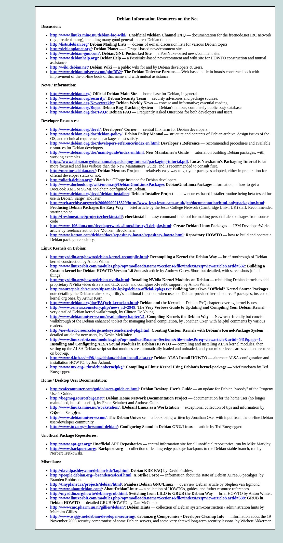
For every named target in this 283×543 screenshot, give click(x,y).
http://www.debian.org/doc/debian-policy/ (86, 134)
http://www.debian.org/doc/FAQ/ (78, 112)
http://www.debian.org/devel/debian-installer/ (89, 193)
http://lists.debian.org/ (69, 44)
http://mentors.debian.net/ (73, 171)
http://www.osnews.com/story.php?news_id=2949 (92, 307)
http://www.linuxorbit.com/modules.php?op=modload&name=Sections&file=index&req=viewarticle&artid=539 (147, 498)
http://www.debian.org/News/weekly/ (82, 103)
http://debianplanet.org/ (71, 49)
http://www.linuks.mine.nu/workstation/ (85, 407)
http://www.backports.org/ (73, 448)
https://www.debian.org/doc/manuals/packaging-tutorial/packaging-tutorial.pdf (119, 161)
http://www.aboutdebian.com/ (76, 489)
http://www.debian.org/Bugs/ (75, 107)
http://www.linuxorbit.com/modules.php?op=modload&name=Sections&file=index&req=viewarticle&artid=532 (147, 266)
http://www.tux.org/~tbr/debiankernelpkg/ (87, 367)
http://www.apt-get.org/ (70, 444)
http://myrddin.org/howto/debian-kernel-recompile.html (99, 257)
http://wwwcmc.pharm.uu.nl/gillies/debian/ (87, 507)
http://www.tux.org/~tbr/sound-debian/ (84, 426)
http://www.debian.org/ (70, 94)
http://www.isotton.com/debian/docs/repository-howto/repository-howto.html (116, 235)
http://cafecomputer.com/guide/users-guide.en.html (94, 389)
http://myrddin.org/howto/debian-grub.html (88, 493)
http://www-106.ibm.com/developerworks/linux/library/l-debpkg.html (110, 226)
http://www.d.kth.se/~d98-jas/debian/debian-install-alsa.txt (101, 358)
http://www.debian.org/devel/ (75, 129)
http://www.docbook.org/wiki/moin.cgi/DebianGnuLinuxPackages (107, 184)
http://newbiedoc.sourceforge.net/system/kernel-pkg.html (99, 330)
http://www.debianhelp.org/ (74, 58)
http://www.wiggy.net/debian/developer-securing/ (92, 516)
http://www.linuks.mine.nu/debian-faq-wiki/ (88, 35)
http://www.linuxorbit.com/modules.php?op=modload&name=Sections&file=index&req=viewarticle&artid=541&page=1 (155, 339)
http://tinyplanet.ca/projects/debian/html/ (86, 484)
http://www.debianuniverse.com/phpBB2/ (86, 72)
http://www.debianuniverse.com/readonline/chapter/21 (97, 316)
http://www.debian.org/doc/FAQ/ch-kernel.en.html (94, 303)
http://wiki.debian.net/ (69, 67)
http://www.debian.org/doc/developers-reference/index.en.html (104, 143)
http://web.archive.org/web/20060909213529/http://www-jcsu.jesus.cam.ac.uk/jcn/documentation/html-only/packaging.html (157, 203)
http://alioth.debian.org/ (71, 180)
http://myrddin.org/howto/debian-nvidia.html (89, 280)
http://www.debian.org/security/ (77, 98)
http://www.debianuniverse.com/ (78, 417)
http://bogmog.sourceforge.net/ (77, 398)
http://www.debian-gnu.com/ (75, 53)
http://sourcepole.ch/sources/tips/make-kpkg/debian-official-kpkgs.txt (110, 289)
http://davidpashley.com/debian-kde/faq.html (89, 470)
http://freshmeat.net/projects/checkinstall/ (86, 216)
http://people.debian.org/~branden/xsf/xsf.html (90, 475)
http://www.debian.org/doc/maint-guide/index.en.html (97, 152)
